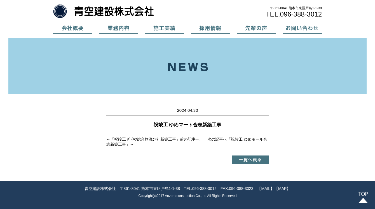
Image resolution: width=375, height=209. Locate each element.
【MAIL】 (265, 188)
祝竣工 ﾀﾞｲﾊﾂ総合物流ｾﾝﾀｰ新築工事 (145, 139)
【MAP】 (282, 188)
